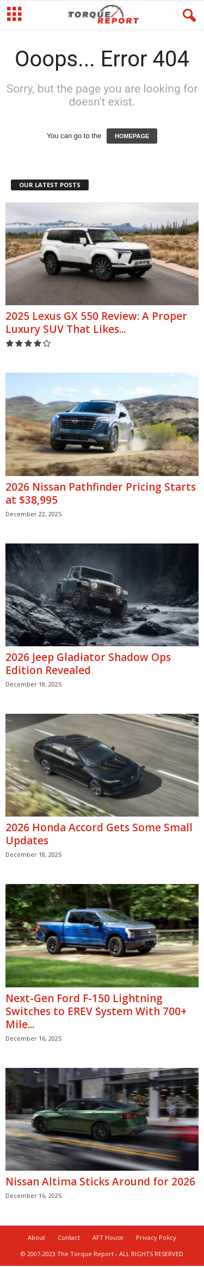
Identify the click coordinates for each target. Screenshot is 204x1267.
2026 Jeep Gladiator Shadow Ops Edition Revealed (88, 664)
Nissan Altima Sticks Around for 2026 (100, 1183)
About (36, 1238)
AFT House (107, 1238)
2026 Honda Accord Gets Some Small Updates (99, 835)
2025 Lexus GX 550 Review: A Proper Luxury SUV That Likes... (96, 323)
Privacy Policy (156, 1238)
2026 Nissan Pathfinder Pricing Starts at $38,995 (100, 494)
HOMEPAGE (132, 137)
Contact (69, 1238)
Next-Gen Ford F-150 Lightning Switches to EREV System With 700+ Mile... (96, 1012)
